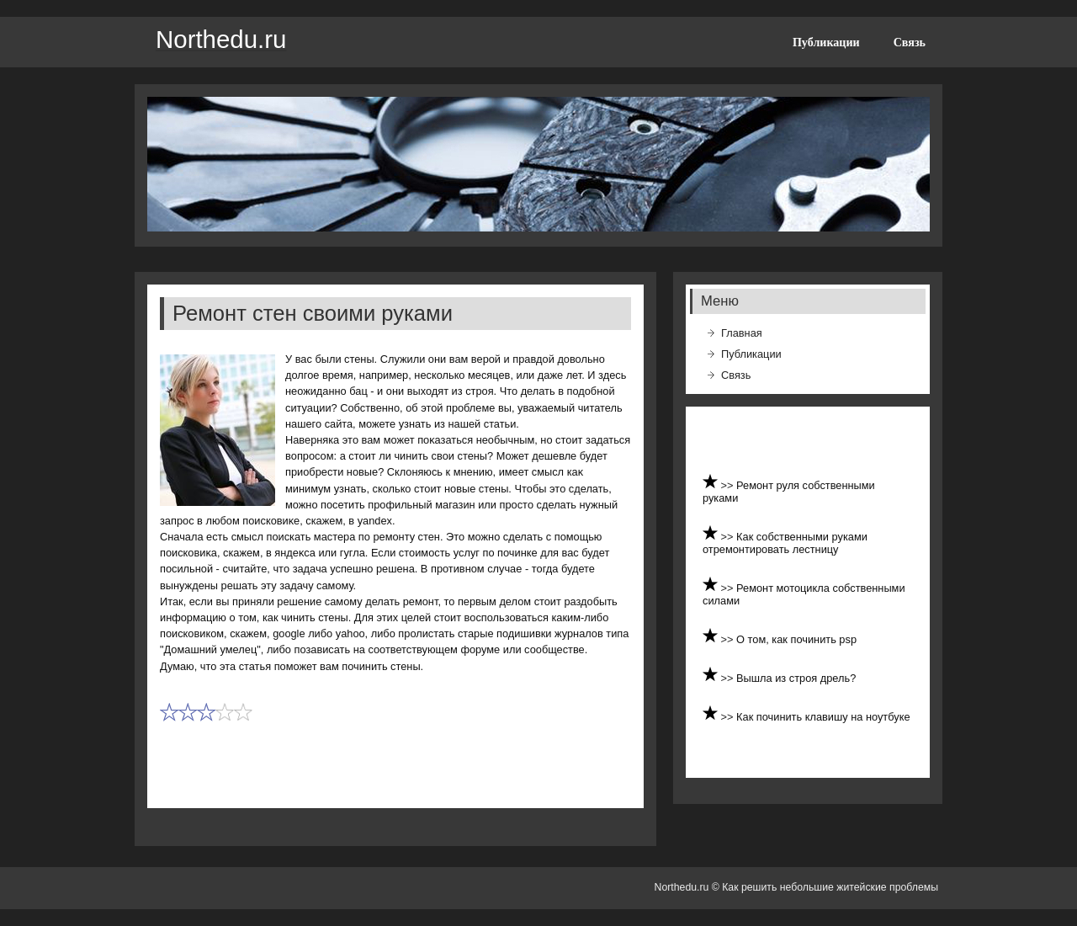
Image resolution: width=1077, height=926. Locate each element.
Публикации (826, 42)
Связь (910, 42)
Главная (741, 333)
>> (729, 485)
